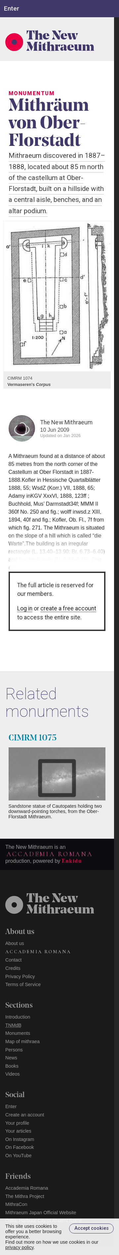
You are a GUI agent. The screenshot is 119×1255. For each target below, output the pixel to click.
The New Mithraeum (60, 42)
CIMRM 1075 (33, 738)
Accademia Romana (50, 854)
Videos (12, 1074)
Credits (12, 968)
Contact (13, 960)
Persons (14, 1049)
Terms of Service (23, 984)
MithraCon (16, 1204)
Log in (24, 608)
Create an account (24, 1114)
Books (12, 1066)
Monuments (17, 1033)
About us (14, 943)
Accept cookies (91, 1228)
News (11, 1057)
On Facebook (19, 1147)
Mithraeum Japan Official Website (40, 1212)
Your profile (17, 1123)
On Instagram (19, 1139)
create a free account (68, 608)
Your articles (18, 1131)
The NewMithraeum (60, 905)
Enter (11, 1106)
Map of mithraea (22, 1041)
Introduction (17, 1017)
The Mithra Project (24, 1196)
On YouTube (18, 1155)
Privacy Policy (20, 976)
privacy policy (19, 1247)
